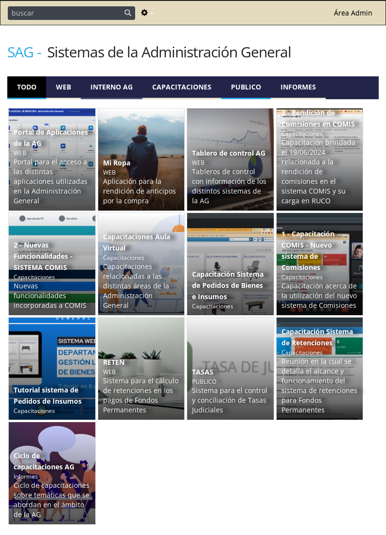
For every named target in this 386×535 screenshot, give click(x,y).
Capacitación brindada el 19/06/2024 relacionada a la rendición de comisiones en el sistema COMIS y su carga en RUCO (318, 171)
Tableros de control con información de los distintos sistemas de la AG (229, 186)
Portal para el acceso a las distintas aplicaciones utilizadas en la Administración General (51, 181)
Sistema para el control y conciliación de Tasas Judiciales (229, 400)
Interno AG (111, 86)
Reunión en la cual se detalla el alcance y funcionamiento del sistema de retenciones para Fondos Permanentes (319, 385)
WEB (63, 86)
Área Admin (353, 13)
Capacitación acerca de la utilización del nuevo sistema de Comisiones (319, 295)
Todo (26, 86)
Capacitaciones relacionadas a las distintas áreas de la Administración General (136, 286)
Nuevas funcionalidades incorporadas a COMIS (50, 295)
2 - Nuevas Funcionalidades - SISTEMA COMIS (43, 256)
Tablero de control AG (228, 153)
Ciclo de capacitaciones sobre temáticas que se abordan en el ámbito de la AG (51, 500)
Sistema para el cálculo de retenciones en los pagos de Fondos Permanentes (140, 395)
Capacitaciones (181, 86)
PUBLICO (246, 86)
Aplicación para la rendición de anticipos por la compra (139, 191)
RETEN (113, 362)
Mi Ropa (116, 162)
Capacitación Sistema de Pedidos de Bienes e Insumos (227, 285)
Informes (298, 86)
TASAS (202, 371)
